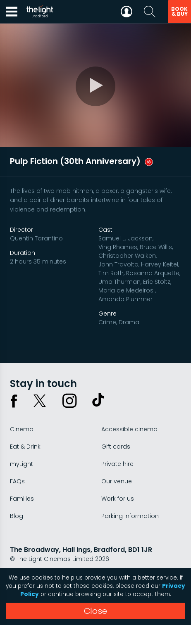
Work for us (117, 498)
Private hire (117, 464)
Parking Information (130, 516)
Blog (16, 516)
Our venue (116, 481)
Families (22, 498)
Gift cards (115, 446)
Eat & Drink (25, 446)
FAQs (17, 481)
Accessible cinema (129, 429)
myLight (21, 464)
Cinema (21, 429)
